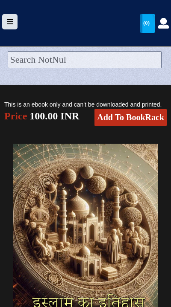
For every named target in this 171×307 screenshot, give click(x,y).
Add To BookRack (130, 117)
